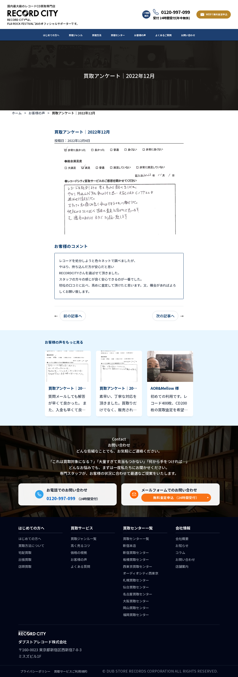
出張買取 (24, 559)
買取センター (118, 35)
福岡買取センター (136, 614)
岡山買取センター (136, 607)
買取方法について (31, 545)
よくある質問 (80, 566)
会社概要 (181, 538)
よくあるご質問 (163, 35)
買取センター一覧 (136, 538)
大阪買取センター (136, 601)
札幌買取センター (136, 580)
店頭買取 (24, 566)
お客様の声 (140, 35)
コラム (180, 552)
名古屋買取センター (137, 594)
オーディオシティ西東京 (140, 573)
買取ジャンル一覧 (83, 538)
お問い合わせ (188, 35)
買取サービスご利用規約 (70, 671)
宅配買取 (24, 552)
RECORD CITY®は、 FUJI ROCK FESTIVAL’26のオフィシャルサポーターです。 (43, 22)
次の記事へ (165, 316)
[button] (176, 498)
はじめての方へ (51, 35)
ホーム (17, 113)
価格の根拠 (79, 552)
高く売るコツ (80, 545)
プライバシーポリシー (35, 671)
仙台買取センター (136, 587)
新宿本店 (129, 545)
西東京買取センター (137, 566)
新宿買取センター (136, 552)
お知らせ (181, 545)
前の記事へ (72, 316)
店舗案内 (181, 566)
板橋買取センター (136, 559)
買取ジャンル (76, 35)
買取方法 (96, 35)
